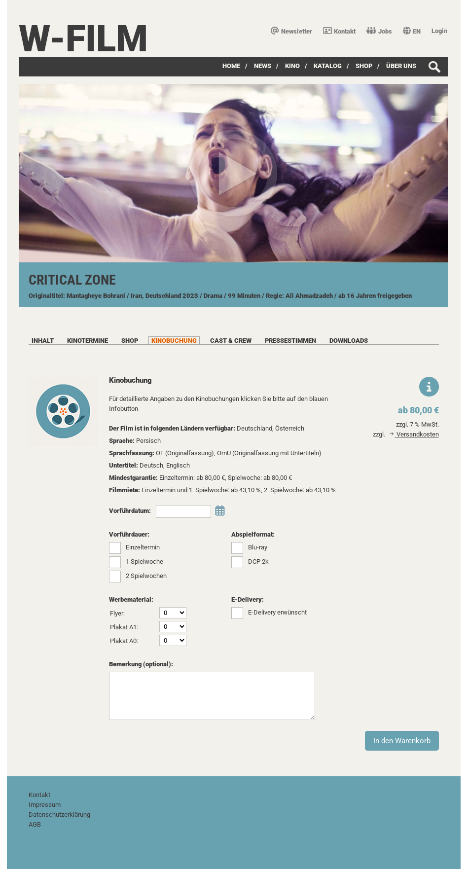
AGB (35, 824)
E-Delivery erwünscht (277, 612)
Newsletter (291, 31)
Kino (292, 66)
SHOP (364, 66)
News (262, 66)
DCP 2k (258, 561)
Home (231, 66)
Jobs (379, 31)
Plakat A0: (124, 641)
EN (412, 31)
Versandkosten (414, 434)
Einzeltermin (143, 547)
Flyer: (117, 613)
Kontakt (339, 31)
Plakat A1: (124, 627)
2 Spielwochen (146, 575)
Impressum (45, 804)
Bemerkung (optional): (141, 664)
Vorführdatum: (130, 510)
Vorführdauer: (129, 534)
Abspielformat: (253, 534)
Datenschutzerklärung (59, 814)
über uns (401, 66)
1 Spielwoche (144, 561)
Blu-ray (257, 547)
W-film (83, 38)
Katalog (328, 66)
